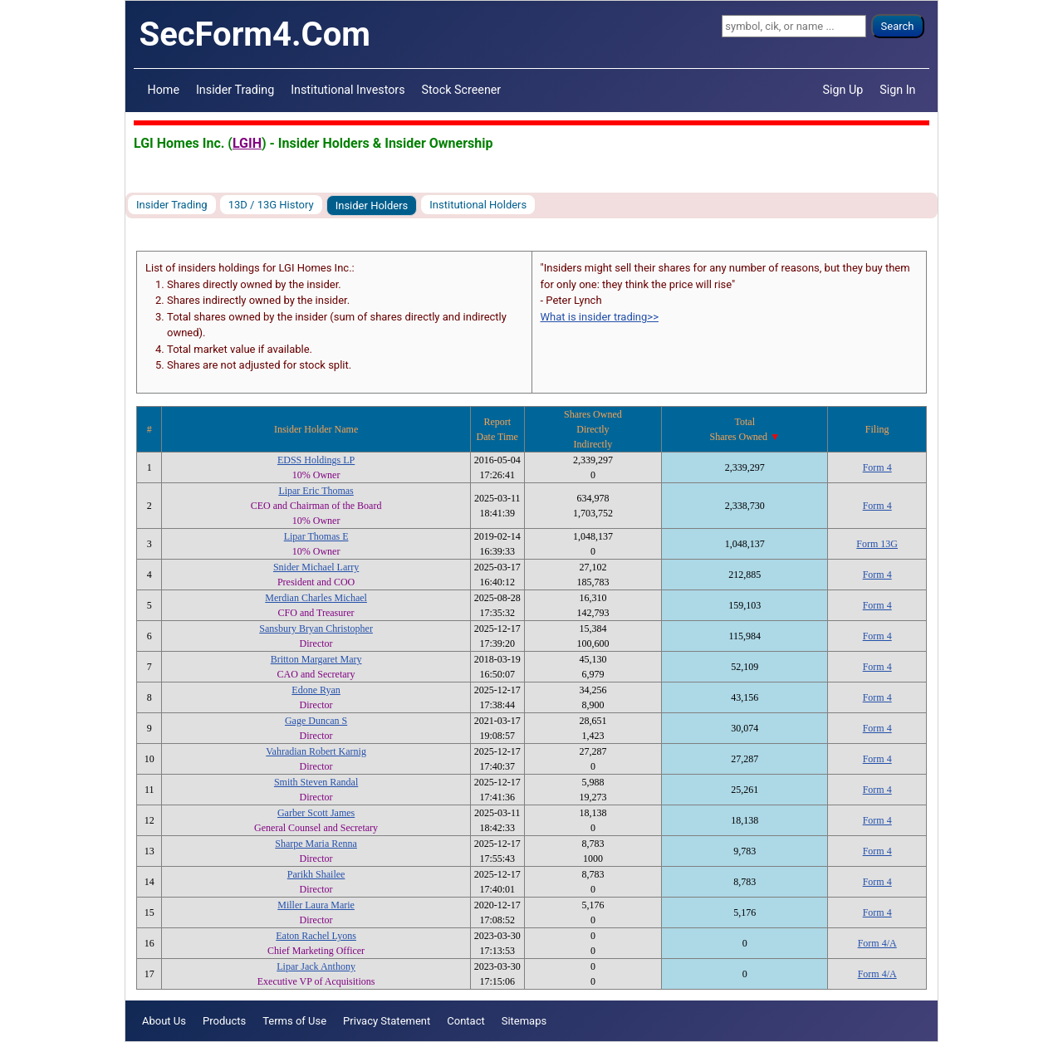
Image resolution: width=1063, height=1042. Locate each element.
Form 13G (877, 544)
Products (224, 1021)
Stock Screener (462, 89)
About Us (164, 1021)
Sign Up (843, 89)
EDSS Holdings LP (316, 460)
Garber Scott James (316, 813)
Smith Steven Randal (316, 782)
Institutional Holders (478, 204)
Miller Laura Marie (316, 905)
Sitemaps (524, 1021)
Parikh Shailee (316, 874)
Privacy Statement (386, 1021)
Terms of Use (294, 1021)
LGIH (247, 143)
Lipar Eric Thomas (315, 491)
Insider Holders (372, 205)
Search (897, 26)
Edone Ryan (315, 690)
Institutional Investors (347, 89)
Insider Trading (235, 89)
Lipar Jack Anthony (316, 966)
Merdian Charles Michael (316, 598)
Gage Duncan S (316, 720)
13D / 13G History (271, 204)
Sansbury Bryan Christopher (316, 628)
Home (163, 89)
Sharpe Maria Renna (316, 843)
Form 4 (877, 467)
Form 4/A (877, 943)
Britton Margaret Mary (316, 659)
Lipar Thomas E (316, 536)
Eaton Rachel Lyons (316, 936)
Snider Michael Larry (316, 567)
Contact (465, 1021)
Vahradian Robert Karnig (316, 751)
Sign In (897, 89)
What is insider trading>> (600, 317)
